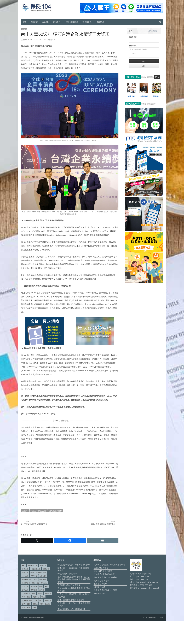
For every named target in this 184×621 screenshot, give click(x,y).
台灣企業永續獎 (55, 511)
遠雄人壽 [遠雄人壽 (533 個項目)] (48, 600)
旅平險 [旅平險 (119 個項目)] (40, 593)
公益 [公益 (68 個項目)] (35, 579)
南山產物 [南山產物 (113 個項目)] (44, 583)
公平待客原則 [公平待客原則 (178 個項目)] (27, 579)
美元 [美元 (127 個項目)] (43, 597)
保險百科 (56, 22)
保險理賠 (45, 22)
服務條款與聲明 (100, 584)
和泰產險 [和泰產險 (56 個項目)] (34, 586)
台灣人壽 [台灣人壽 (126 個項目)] (25, 586)
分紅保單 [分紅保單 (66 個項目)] (42, 579)
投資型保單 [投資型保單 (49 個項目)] (26, 593)
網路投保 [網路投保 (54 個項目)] (36, 597)
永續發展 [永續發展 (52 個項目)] (48, 593)
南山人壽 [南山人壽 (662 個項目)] (35, 583)
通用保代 (156, 96)
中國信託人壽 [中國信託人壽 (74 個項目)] (36, 569)
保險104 (51, 39)
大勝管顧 (131, 96)
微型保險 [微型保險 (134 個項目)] (34, 590)
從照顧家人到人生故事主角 (68, 585)
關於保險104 (99, 593)
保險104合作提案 (101, 568)
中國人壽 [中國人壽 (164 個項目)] (25, 569)
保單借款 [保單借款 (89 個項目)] (46, 569)
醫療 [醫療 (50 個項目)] (29, 604)
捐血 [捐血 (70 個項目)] (34, 593)
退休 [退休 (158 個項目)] (41, 600)
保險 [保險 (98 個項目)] (32, 572)
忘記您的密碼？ (153, 31)
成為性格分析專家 (101, 581)
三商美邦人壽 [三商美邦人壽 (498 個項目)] (32, 565)
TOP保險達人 (132, 77)
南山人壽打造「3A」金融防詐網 (71, 609)
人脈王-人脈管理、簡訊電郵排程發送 (109, 564)
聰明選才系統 (99, 587)
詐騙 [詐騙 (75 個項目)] (35, 600)
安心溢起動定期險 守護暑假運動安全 (73, 564)
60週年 (25, 511)
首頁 (25, 22)
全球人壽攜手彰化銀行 (67, 573)
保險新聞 (34, 22)
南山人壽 (42, 511)
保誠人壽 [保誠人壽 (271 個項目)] (25, 572)
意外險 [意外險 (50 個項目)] (41, 590)
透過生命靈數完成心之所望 (105, 590)
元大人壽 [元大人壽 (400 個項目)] (25, 576)
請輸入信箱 (132, 37)
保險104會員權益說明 (103, 571)
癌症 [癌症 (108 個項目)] (29, 597)
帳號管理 (100, 22)
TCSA (33, 511)
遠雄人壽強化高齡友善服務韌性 (70, 600)
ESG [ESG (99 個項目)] (23, 565)
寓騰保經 (144, 96)
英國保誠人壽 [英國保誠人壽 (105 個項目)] (27, 600)
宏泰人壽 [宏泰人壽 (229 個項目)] (25, 590)
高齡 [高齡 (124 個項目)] (34, 607)
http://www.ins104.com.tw (147, 582)
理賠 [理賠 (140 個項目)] (23, 597)
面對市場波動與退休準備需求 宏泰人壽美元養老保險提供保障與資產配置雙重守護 (73, 579)
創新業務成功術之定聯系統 (105, 577)
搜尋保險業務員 (72, 22)
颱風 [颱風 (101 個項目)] (29, 607)
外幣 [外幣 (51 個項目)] (41, 586)
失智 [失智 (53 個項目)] (46, 586)
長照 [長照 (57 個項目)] (41, 604)
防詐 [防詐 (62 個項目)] (23, 607)
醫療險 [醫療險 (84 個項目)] (35, 604)
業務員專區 (87, 22)
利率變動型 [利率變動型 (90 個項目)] (26, 583)
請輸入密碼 (132, 46)
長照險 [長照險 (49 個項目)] (47, 604)
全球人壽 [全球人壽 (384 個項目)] (34, 576)
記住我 (132, 54)
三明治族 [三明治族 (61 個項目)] (42, 565)
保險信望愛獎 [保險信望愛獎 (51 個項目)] (41, 572)
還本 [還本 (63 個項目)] (23, 604)
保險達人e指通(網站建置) (104, 574)
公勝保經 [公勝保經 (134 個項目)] (42, 576)
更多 (157, 77)
